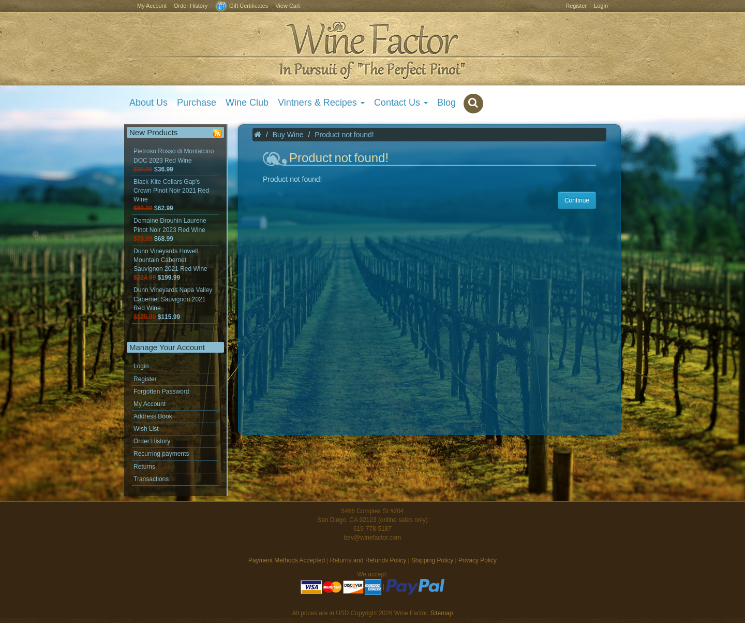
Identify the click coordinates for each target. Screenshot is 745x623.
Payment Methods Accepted (286, 560)
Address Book (152, 416)
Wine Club (247, 102)
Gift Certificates (241, 6)
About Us (148, 102)
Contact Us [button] (401, 102)
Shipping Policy (432, 560)
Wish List (146, 428)
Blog (446, 102)
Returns (144, 466)
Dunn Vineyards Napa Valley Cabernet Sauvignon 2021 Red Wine (172, 303)
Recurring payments (161, 453)
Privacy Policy (477, 560)
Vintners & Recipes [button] (321, 102)
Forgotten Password (161, 391)
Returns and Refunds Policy (368, 560)
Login (601, 6)
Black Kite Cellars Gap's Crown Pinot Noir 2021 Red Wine (171, 195)
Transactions (151, 479)
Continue (576, 200)
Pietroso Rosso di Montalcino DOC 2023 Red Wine (173, 160)
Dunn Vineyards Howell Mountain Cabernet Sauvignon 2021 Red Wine (170, 264)
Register (576, 6)
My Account (152, 6)
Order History (190, 6)
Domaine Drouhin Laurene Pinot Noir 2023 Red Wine (169, 229)
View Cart (287, 6)
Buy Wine (288, 135)
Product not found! (344, 135)
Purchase (196, 102)
